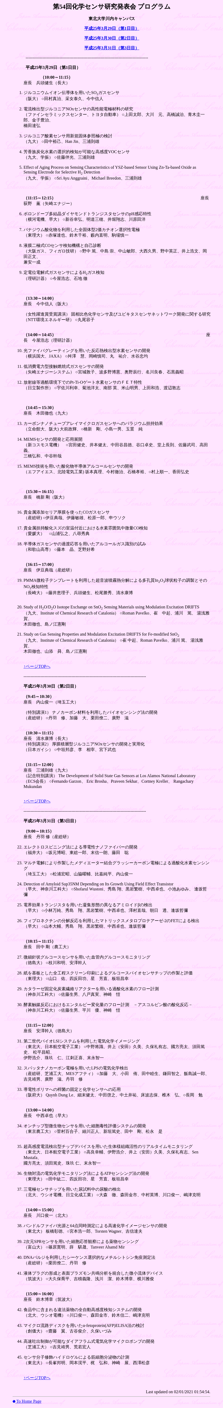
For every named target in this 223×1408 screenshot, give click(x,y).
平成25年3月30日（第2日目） (111, 38)
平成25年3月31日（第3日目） (111, 48)
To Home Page (28, 1401)
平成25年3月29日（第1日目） (111, 28)
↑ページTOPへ (37, 666)
